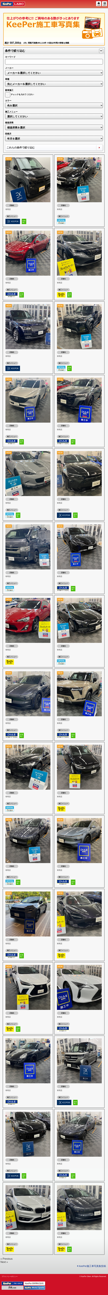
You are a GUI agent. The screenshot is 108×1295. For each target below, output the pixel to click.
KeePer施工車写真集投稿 (91, 1266)
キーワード (10, 57)
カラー (8, 100)
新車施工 (9, 90)
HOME (98, 3)
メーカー (9, 68)
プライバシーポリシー (10, 1276)
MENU (104, 3)
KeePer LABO (11, 4)
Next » (4, 1262)
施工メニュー (11, 112)
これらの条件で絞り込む (21, 147)
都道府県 (9, 122)
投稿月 (8, 134)
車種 (7, 79)
